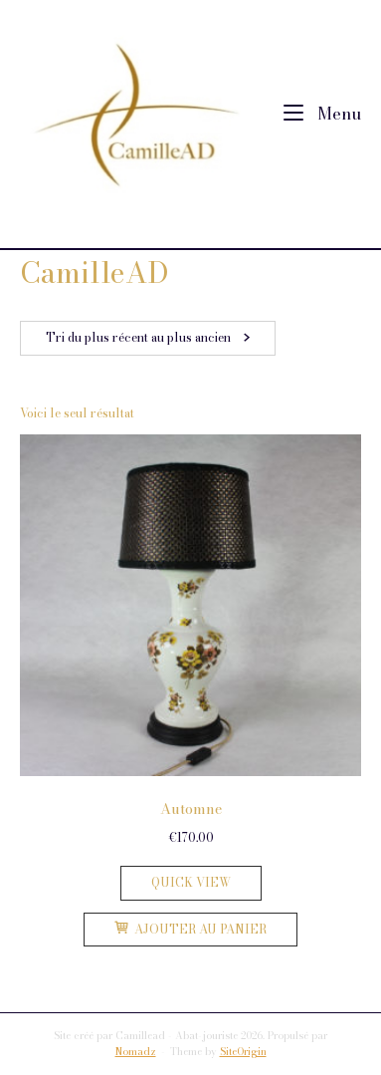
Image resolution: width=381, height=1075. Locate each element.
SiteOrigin (243, 1051)
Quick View (191, 882)
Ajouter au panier (190, 929)
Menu (322, 114)
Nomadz (135, 1051)
